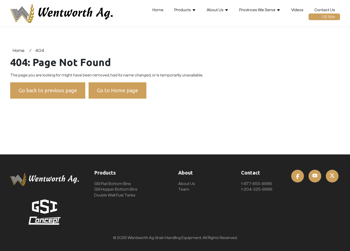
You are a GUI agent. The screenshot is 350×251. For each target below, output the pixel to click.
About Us (215, 10)
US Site (328, 17)
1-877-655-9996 (256, 183)
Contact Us (324, 10)
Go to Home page (117, 90)
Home (157, 10)
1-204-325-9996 (256, 189)
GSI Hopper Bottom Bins (115, 189)
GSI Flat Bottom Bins (112, 183)
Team (183, 189)
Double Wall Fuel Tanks (114, 195)
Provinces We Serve (257, 10)
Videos (297, 10)
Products (182, 10)
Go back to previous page (48, 90)
